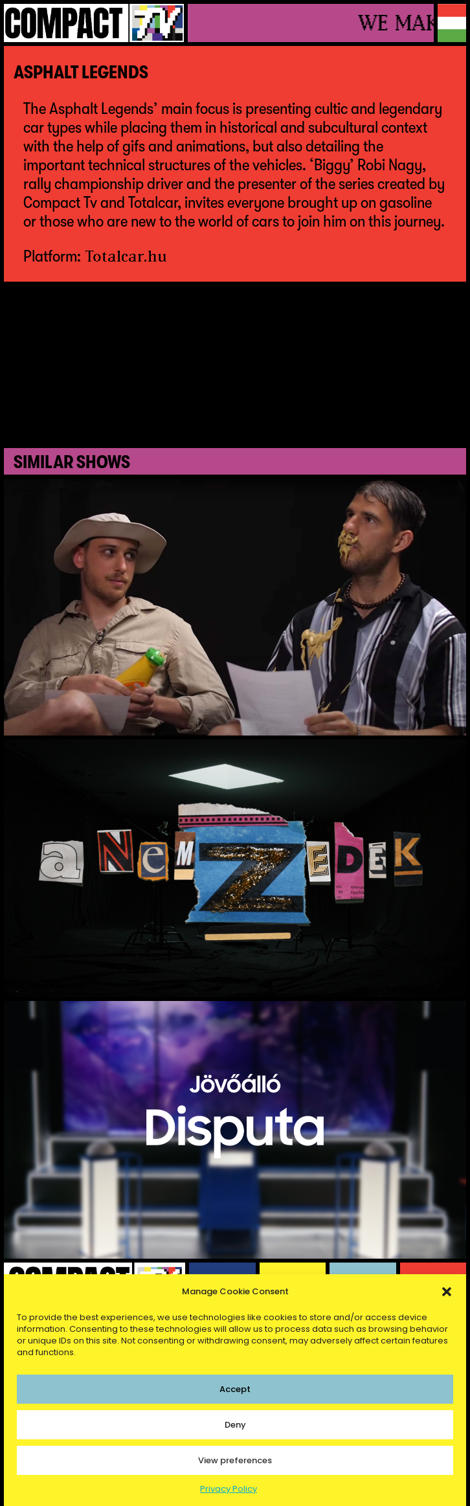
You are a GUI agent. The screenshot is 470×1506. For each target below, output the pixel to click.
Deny (235, 1425)
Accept (235, 1389)
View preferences (235, 1460)
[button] (446, 1291)
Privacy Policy (228, 1489)
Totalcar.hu (126, 256)
